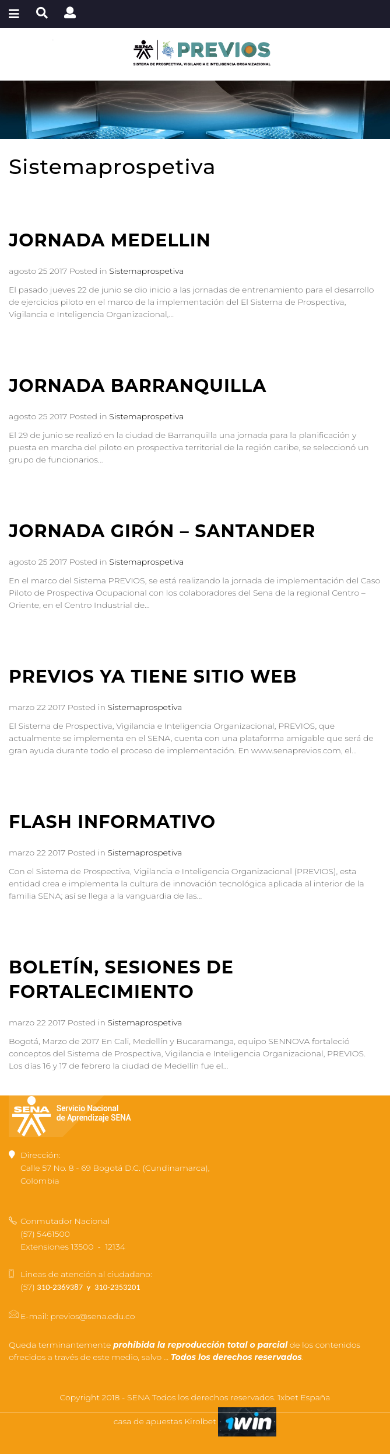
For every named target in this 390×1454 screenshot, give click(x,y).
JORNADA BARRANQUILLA (137, 385)
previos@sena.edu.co (92, 1316)
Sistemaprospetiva (146, 271)
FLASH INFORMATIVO (112, 822)
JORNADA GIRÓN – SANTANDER (162, 531)
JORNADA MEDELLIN (110, 240)
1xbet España (303, 1397)
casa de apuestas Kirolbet (166, 1421)
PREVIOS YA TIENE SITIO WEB (153, 676)
